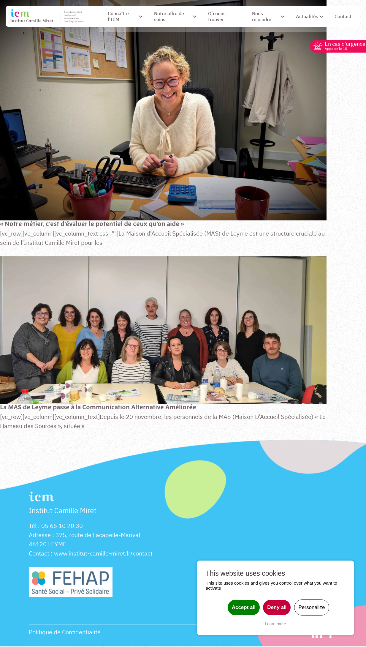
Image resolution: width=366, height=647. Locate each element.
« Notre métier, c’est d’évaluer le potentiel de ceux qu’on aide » (93, 224)
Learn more (275, 623)
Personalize (312, 607)
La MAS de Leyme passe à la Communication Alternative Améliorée (99, 407)
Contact (39, 554)
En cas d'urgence (342, 45)
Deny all (276, 607)
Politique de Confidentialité (65, 633)
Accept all (244, 607)
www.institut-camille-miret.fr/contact (103, 554)
